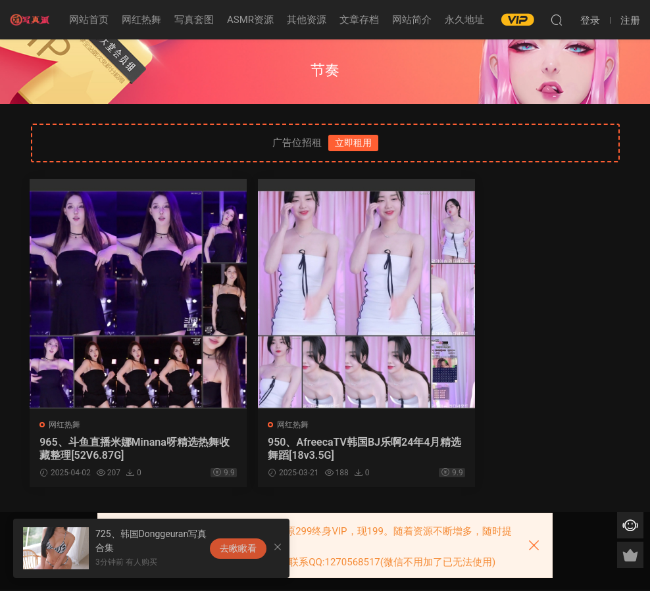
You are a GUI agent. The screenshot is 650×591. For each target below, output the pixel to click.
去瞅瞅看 (238, 548)
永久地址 (464, 20)
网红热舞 (141, 20)
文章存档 (359, 20)
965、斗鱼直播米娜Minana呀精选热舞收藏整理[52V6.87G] (120, 448)
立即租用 (353, 142)
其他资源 (306, 20)
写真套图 (194, 20)
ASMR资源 (250, 20)
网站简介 (412, 20)
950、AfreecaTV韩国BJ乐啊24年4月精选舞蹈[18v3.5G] (322, 448)
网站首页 (89, 20)
